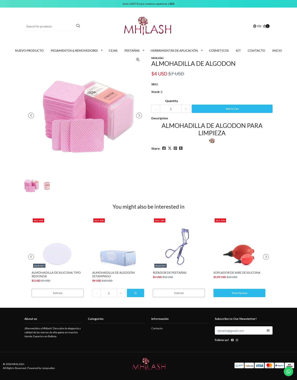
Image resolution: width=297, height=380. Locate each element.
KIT (238, 50)
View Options (239, 293)
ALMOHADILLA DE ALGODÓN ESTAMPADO (113, 274)
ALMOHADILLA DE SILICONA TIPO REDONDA (56, 274)
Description (159, 118)
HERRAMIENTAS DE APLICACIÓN (174, 50)
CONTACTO (256, 50)
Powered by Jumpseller (41, 368)
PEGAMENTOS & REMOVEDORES (74, 50)
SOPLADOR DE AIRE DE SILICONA (236, 272)
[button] (257, 26)
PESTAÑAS (132, 50)
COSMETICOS (219, 50)
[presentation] (31, 115)
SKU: (154, 84)
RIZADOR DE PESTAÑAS (170, 272)
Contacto (157, 328)
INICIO (277, 50)
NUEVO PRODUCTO (29, 50)
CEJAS (113, 50)
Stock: (155, 91)
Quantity (171, 101)
